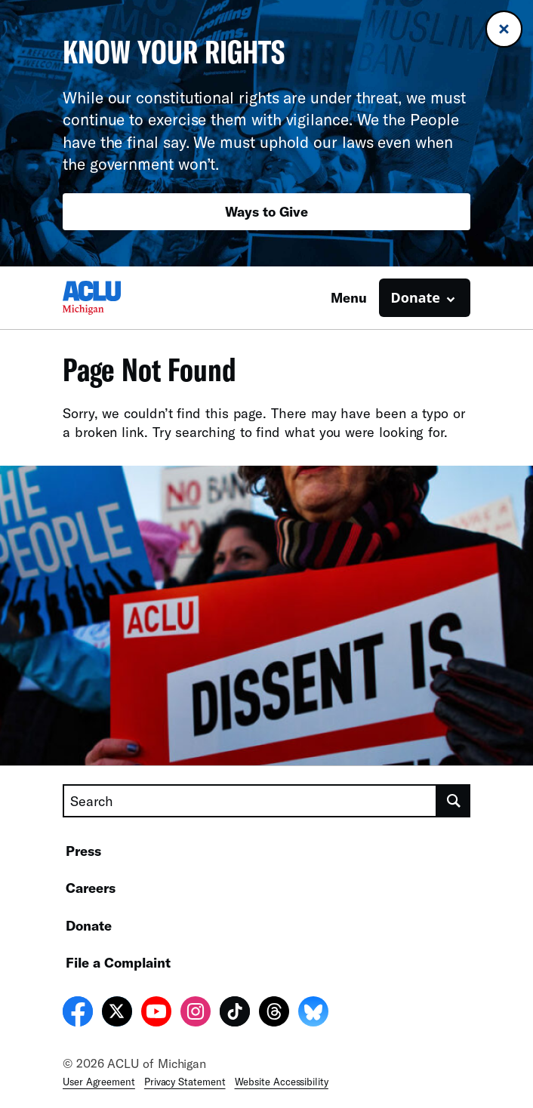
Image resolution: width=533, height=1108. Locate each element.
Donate (89, 925)
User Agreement (99, 1082)
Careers (91, 887)
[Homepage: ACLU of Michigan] (115, 298)
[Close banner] (503, 29)
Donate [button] (415, 297)
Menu (349, 297)
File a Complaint (118, 962)
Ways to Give (266, 211)
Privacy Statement (185, 1082)
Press (83, 850)
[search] (453, 800)
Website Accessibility (281, 1082)
